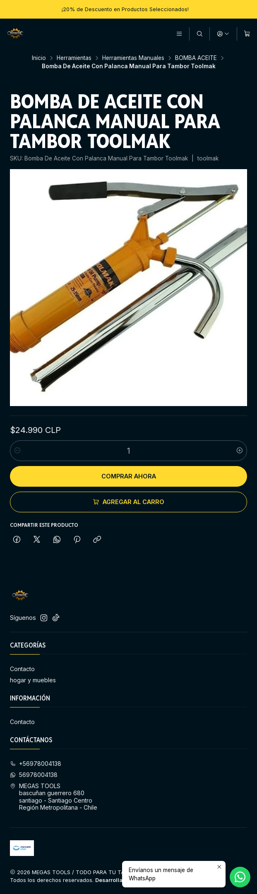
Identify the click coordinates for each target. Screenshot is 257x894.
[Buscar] (199, 34)
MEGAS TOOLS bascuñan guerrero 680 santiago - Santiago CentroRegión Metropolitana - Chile (53, 796)
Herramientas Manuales (133, 58)
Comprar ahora (128, 476)
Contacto (22, 668)
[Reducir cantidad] (17, 451)
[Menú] (179, 34)
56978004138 (34, 774)
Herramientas (74, 58)
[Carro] (247, 34)
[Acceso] (223, 34)
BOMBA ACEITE (196, 58)
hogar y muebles (33, 680)
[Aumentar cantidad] (240, 451)
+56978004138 (35, 763)
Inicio (39, 58)
